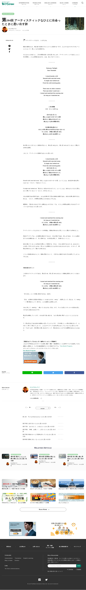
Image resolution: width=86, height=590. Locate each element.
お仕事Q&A (22, 546)
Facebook (74, 372)
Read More (43, 509)
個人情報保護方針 (63, 546)
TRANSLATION (37, 3)
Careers (17, 560)
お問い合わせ (36, 546)
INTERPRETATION (24, 3)
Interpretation (9, 558)
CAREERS (75, 3)
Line (32, 372)
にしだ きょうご (12, 28)
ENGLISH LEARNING (50, 3)
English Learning (28, 558)
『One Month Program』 (66, 346)
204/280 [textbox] (42, 408)
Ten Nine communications (12, 568)
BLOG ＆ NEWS (64, 3)
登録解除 (78, 569)
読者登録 (70, 569)
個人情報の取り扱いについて (55, 571)
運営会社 (8, 546)
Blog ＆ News (8, 560)
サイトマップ (77, 546)
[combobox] (43, 408)
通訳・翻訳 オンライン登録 (50, 546)
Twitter (53, 372)
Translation (18, 558)
